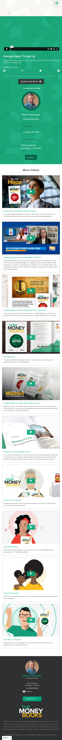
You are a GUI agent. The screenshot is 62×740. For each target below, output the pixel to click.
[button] (57, 3)
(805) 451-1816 (32, 132)
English (5, 738)
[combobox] (7, 738)
